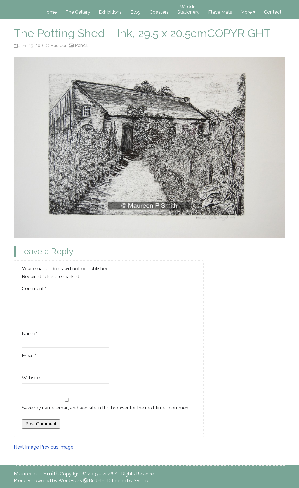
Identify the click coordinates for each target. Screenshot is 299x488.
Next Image (26, 447)
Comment (34, 288)
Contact (272, 12)
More (246, 12)
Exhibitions (110, 12)
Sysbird (142, 480)
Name (30, 333)
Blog (136, 12)
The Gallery (77, 12)
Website (31, 377)
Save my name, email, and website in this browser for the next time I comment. (106, 408)
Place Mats (220, 12)
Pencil (81, 45)
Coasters (159, 12)
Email (29, 356)
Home (50, 12)
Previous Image (56, 447)
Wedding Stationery (188, 9)
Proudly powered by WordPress (48, 480)
